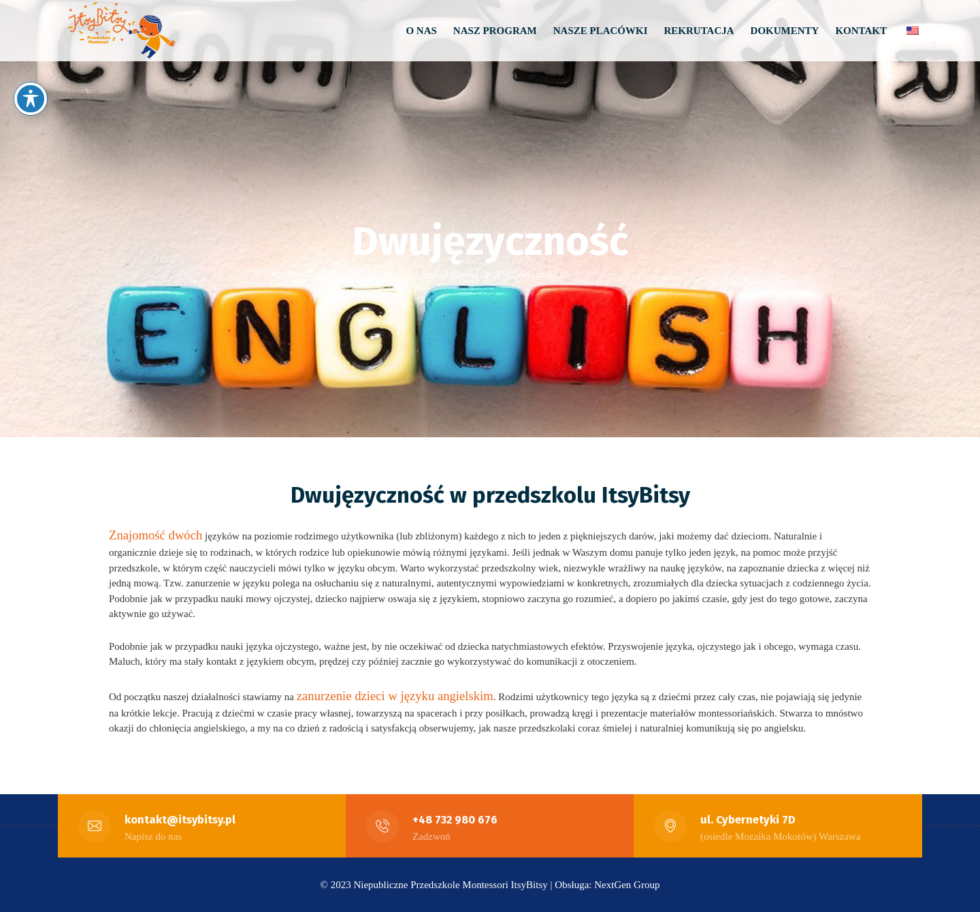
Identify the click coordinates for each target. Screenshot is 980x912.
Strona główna (450, 275)
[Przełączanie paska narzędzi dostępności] (30, 98)
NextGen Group (626, 884)
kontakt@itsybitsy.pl (181, 819)
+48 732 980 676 (455, 819)
